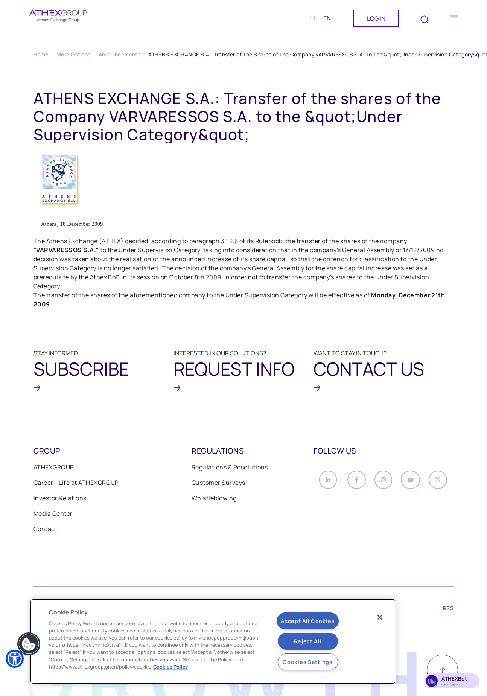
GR (314, 18)
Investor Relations (60, 504)
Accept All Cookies (308, 620)
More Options (73, 54)
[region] (213, 641)
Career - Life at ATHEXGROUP (76, 488)
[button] (15, 659)
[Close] (379, 617)
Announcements (119, 54)
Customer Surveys (218, 488)
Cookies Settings (308, 662)
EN (327, 18)
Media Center (53, 519)
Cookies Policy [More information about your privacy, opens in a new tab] (170, 666)
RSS (448, 614)
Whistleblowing (214, 504)
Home (41, 54)
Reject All (307, 641)
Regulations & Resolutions (230, 473)
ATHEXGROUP (53, 473)
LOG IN (376, 18)
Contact (45, 535)
